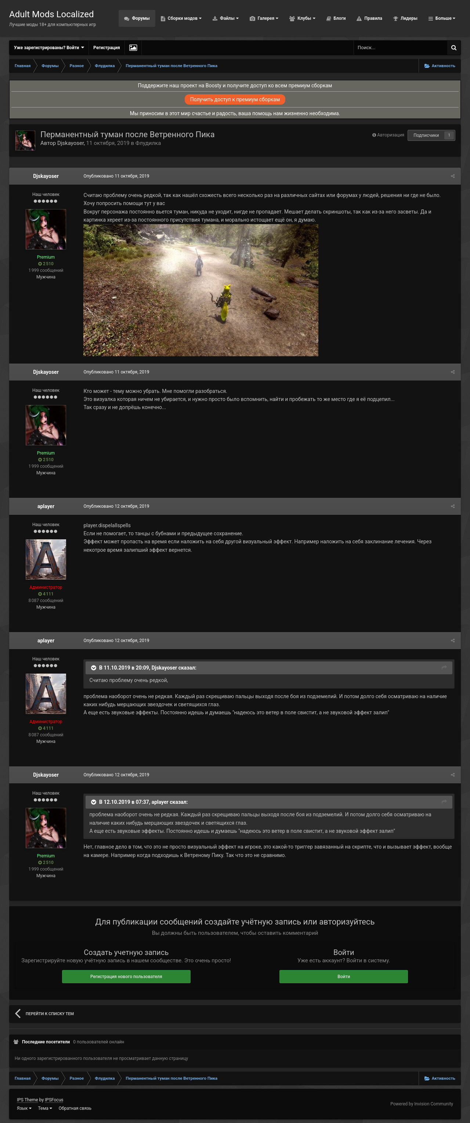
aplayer (45, 506)
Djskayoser (70, 143)
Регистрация (106, 47)
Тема (45, 1108)
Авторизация (390, 135)
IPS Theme (27, 1099)
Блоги (339, 18)
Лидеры (408, 18)
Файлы (229, 18)
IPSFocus (54, 1099)
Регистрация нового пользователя (126, 976)
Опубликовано (115, 176)
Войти (343, 976)
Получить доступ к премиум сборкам (235, 99)
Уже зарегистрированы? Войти (49, 47)
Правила (372, 18)
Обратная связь (75, 1108)
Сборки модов (184, 18)
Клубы (305, 18)
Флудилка (148, 143)
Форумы (140, 18)
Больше (444, 18)
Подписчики (426, 135)
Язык (24, 1108)
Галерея (267, 18)
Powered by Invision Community (421, 1103)
